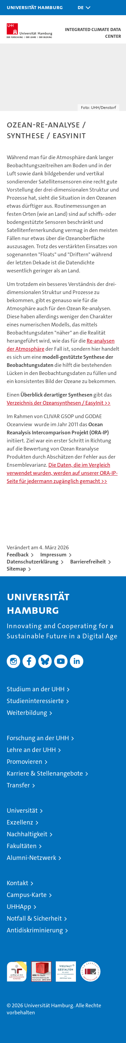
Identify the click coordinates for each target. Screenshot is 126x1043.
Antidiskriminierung (35, 930)
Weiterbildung (27, 712)
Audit (37, 964)
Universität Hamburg (35, 7)
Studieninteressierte (35, 701)
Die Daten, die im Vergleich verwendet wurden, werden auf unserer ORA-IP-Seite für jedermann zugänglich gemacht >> (62, 473)
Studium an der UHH (36, 689)
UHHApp (19, 906)
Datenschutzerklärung (32, 561)
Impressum (53, 554)
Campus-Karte (27, 895)
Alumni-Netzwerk (31, 857)
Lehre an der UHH (31, 750)
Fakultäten (22, 846)
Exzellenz (20, 822)
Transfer (18, 785)
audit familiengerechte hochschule (17, 971)
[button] (82, 7)
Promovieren (24, 761)
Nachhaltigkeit (27, 834)
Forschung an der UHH (38, 738)
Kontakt (17, 883)
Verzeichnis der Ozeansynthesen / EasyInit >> (59, 402)
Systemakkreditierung (90, 964)
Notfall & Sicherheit (34, 918)
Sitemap (16, 568)
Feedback (18, 554)
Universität (22, 810)
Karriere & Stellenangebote (45, 773)
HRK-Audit (62, 968)
